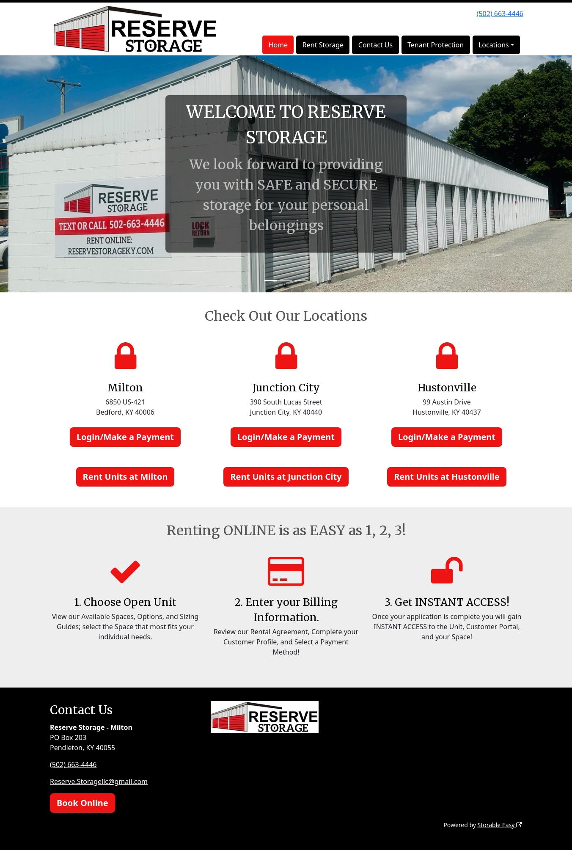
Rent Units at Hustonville (447, 476)
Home (278, 45)
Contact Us (375, 45)
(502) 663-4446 (500, 13)
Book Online (82, 803)
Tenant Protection (435, 45)
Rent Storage (323, 45)
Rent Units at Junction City (285, 476)
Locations (493, 45)
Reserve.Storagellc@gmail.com (99, 781)
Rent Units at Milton (125, 476)
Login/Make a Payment (125, 437)
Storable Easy (500, 825)
